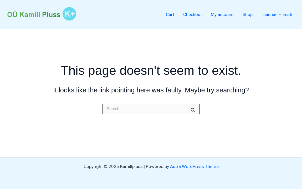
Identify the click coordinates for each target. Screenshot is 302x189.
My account (222, 14)
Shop (248, 14)
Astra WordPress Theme (194, 166)
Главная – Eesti (277, 14)
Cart (170, 14)
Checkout (192, 14)
